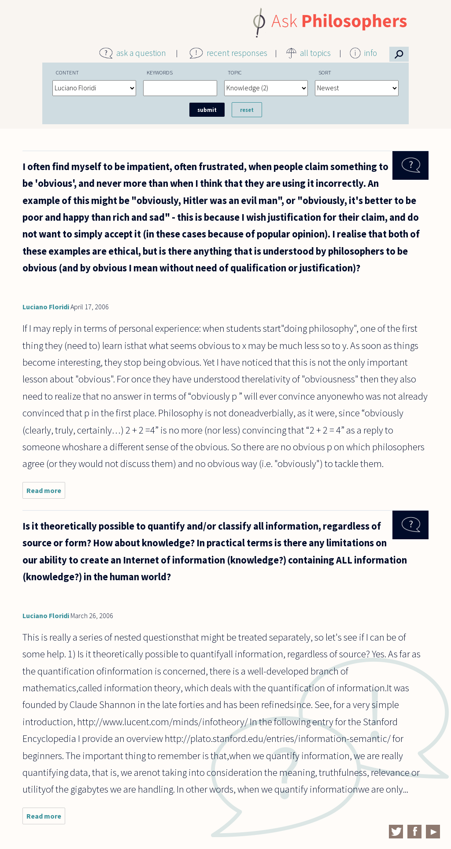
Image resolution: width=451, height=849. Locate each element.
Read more (45, 492)
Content (67, 72)
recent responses (237, 53)
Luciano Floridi (45, 306)
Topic (235, 72)
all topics (315, 53)
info (370, 53)
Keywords (160, 72)
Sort (324, 72)
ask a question (141, 53)
